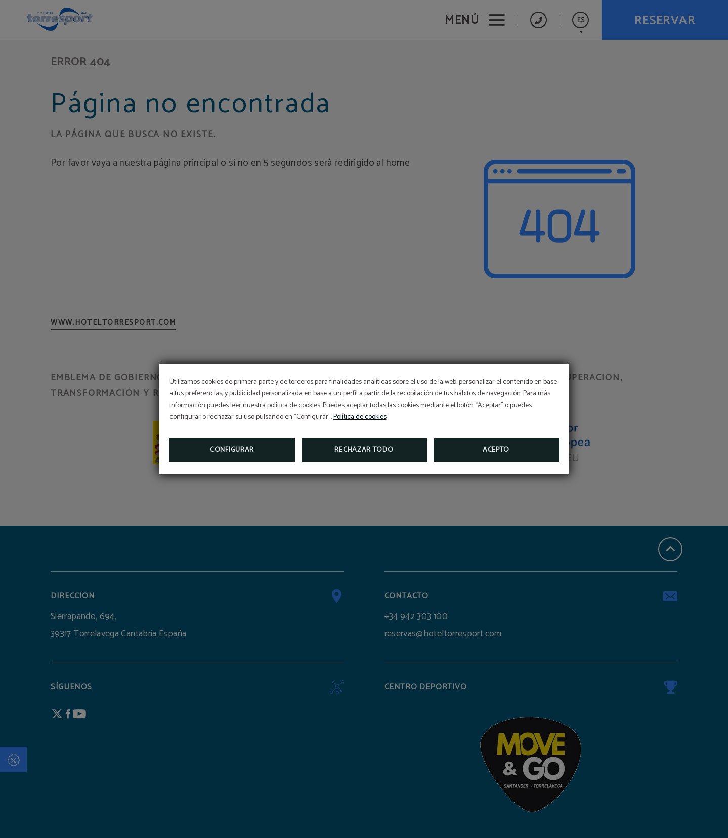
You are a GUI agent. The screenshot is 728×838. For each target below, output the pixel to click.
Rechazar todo (363, 450)
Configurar (232, 450)
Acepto (496, 450)
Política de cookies (360, 417)
